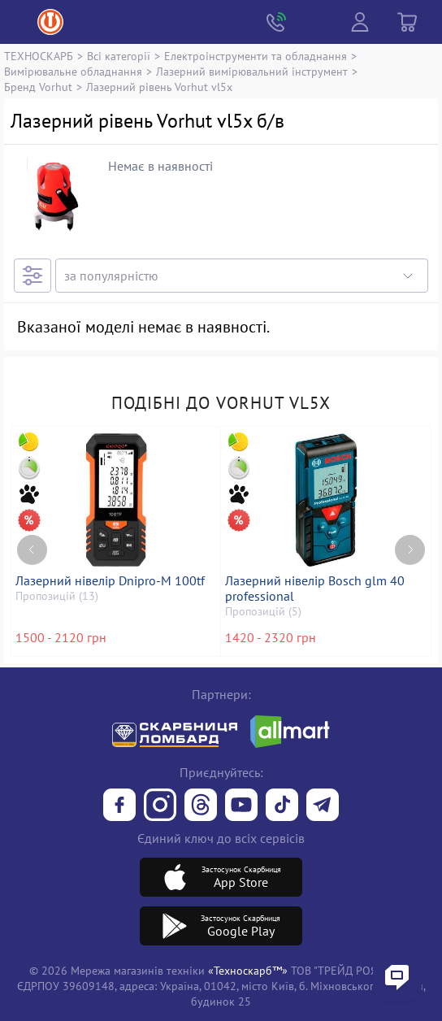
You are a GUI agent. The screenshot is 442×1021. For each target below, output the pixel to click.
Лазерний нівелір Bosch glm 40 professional (315, 588)
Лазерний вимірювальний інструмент (252, 71)
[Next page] (410, 550)
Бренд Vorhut (38, 86)
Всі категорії (118, 55)
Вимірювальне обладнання (73, 71)
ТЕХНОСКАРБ (38, 55)
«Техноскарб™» (248, 970)
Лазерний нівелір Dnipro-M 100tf (110, 581)
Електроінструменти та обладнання (255, 55)
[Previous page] (32, 550)
